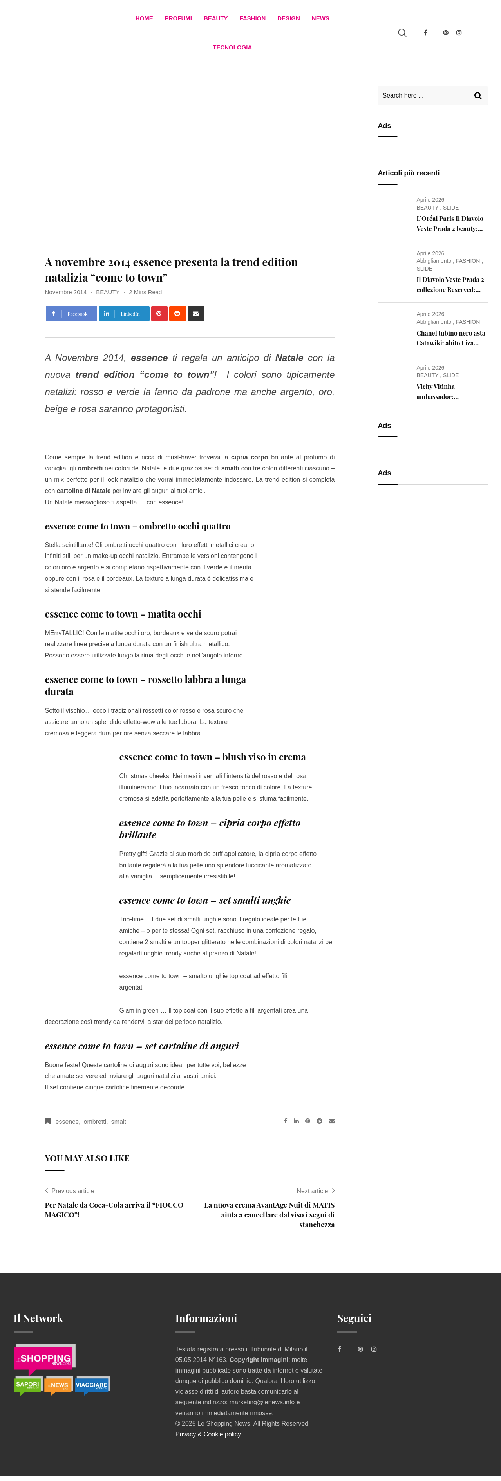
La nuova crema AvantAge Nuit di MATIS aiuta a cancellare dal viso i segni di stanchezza (269, 1219)
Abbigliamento (434, 265)
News (320, 19)
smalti (119, 1126)
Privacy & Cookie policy (208, 1439)
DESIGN (288, 19)
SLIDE (451, 212)
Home (144, 19)
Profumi (178, 19)
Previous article (73, 1195)
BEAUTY (216, 19)
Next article (312, 1195)
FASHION (253, 19)
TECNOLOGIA (232, 50)
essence (67, 1126)
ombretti (95, 1126)
